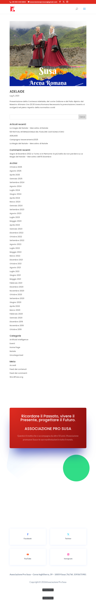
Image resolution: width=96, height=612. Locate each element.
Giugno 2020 (15, 302)
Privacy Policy (48, 590)
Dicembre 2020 (16, 287)
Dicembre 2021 (16, 259)
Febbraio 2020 (16, 314)
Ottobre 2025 (16, 167)
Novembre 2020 (17, 290)
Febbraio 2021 (16, 283)
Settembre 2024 (17, 182)
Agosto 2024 (16, 186)
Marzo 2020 (15, 310)
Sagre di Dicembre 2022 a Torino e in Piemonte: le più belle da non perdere (44, 154)
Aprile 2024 (15, 198)
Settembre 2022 (17, 240)
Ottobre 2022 (16, 236)
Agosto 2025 (15, 171)
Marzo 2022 (15, 256)
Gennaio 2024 (16, 205)
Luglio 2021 (14, 271)
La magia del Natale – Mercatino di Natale (29, 128)
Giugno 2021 (15, 275)
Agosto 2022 (15, 244)
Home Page (15, 347)
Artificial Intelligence (19, 339)
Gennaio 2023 (16, 229)
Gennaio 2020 (16, 317)
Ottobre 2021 (16, 263)
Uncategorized (16, 355)
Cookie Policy (48, 598)
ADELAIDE (17, 91)
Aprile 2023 (15, 225)
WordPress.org (16, 377)
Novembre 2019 (17, 325)
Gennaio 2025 (16, 178)
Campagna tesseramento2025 (24, 139)
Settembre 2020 (17, 298)
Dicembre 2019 (16, 321)
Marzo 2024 (15, 201)
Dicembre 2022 (16, 232)
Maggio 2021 (15, 279)
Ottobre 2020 (16, 294)
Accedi (13, 365)
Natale (13, 351)
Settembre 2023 (17, 209)
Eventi (12, 343)
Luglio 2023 (15, 217)
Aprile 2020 (15, 306)
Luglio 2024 (15, 190)
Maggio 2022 (16, 252)
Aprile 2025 (15, 174)
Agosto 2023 (15, 213)
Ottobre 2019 (16, 329)
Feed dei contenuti (18, 369)
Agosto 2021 (15, 267)
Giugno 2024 (15, 194)
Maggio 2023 (16, 221)
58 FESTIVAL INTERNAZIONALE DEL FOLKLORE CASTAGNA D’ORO (37, 132)
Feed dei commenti (18, 373)
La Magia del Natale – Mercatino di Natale (29, 143)
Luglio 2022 (15, 248)
